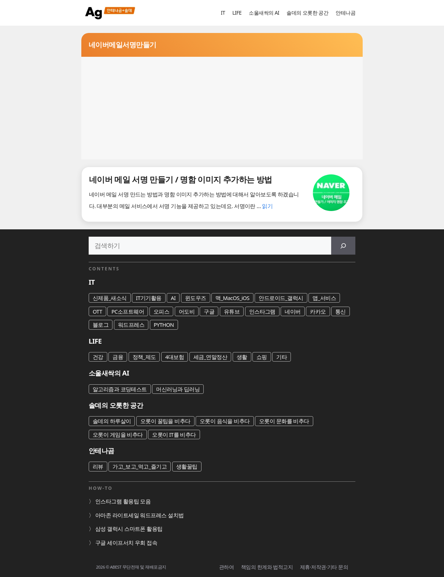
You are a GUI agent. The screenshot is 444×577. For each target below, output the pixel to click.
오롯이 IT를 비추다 (174, 434)
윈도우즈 (195, 298)
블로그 (100, 324)
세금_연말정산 (210, 356)
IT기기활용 (149, 298)
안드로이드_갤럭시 (281, 298)
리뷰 (98, 466)
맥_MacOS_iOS (232, 298)
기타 (281, 356)
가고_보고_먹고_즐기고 (139, 466)
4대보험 (174, 356)
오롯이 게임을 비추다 (118, 434)
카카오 (318, 311)
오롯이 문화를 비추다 (284, 421)
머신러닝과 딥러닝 (178, 389)
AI (173, 298)
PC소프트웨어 (127, 311)
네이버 (292, 311)
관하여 (226, 566)
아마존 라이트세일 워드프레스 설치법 (139, 515)
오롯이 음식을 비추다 (225, 421)
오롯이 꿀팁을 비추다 (165, 421)
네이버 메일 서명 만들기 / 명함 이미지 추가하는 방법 (180, 179)
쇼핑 (261, 356)
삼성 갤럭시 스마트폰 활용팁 (129, 528)
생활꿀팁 (186, 466)
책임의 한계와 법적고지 (267, 566)
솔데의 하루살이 (112, 421)
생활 (242, 356)
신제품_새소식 (110, 298)
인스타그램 (262, 311)
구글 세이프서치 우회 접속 (126, 542)
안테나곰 (345, 12)
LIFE (236, 12)
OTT (97, 311)
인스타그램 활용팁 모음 (123, 501)
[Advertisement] (222, 108)
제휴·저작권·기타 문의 (324, 566)
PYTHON (164, 324)
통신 (340, 311)
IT (223, 12)
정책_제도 (144, 356)
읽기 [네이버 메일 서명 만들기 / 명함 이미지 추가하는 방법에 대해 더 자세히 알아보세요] (267, 206)
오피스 (161, 311)
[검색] (343, 246)
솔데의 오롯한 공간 (307, 12)
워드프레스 (131, 324)
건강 (98, 356)
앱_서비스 (324, 298)
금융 (117, 356)
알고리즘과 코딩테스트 (120, 389)
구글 (209, 311)
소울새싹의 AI (264, 12)
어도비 (187, 311)
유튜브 (232, 311)
